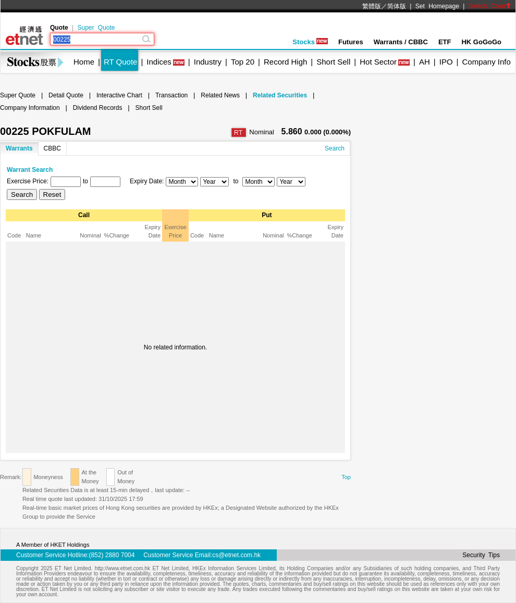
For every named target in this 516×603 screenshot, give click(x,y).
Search (335, 148)
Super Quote (96, 27)
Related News (220, 95)
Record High (285, 61)
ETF (444, 42)
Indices (158, 61)
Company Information (30, 107)
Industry (208, 61)
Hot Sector (378, 61)
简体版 (396, 6)
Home (83, 61)
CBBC (52, 148)
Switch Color (490, 6)
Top (346, 477)
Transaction (171, 95)
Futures (350, 42)
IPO (446, 61)
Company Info (486, 61)
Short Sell (333, 61)
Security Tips (481, 555)
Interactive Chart (119, 95)
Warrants (19, 148)
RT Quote (120, 61)
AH (424, 61)
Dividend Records (97, 107)
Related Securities (280, 95)
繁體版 (371, 6)
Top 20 (242, 61)
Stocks (310, 42)
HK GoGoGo (481, 42)
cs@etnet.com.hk (236, 555)
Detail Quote (65, 95)
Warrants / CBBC (401, 42)
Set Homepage (437, 6)
